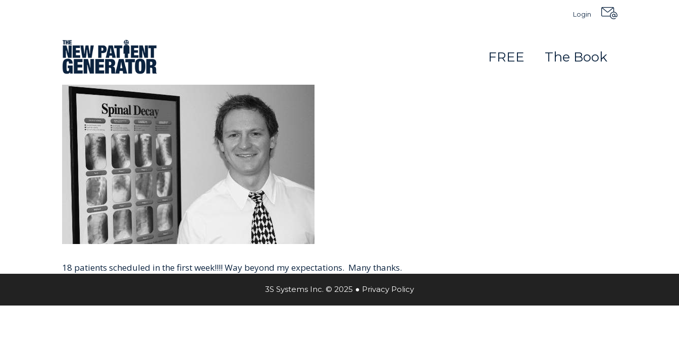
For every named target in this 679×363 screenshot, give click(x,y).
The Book (576, 57)
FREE (506, 57)
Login (582, 14)
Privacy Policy (388, 289)
